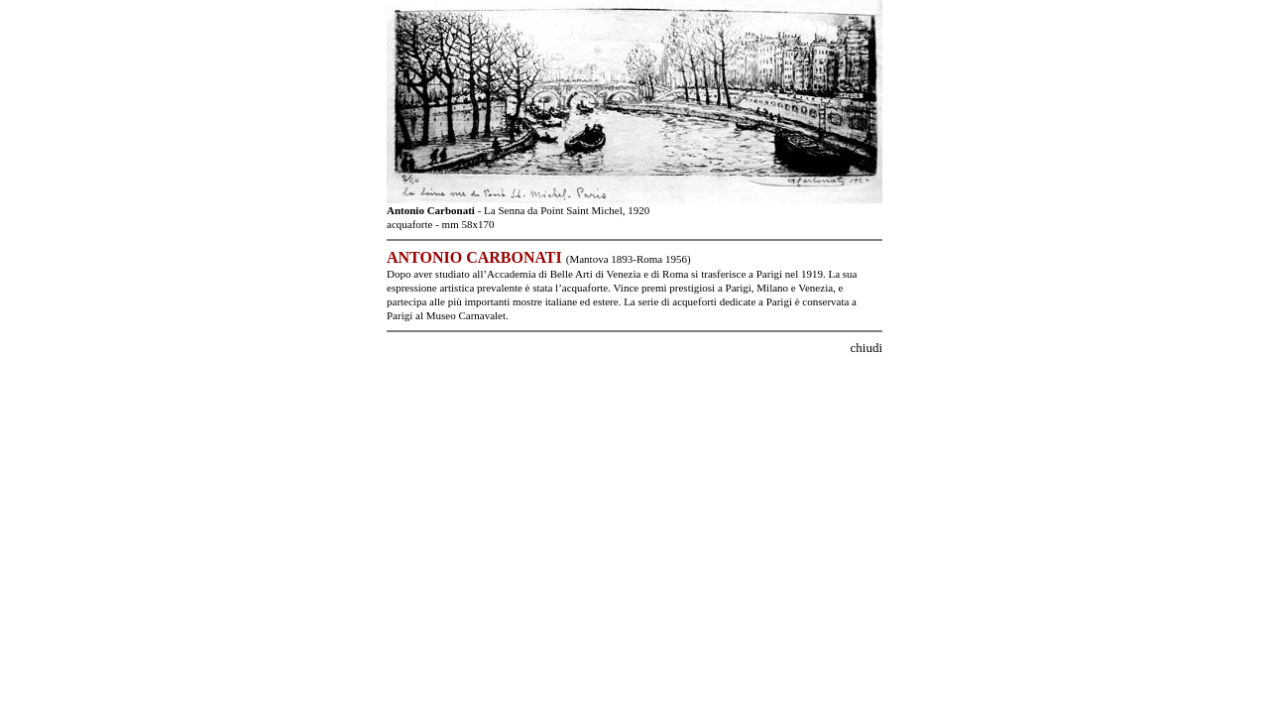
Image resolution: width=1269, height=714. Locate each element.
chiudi (867, 347)
